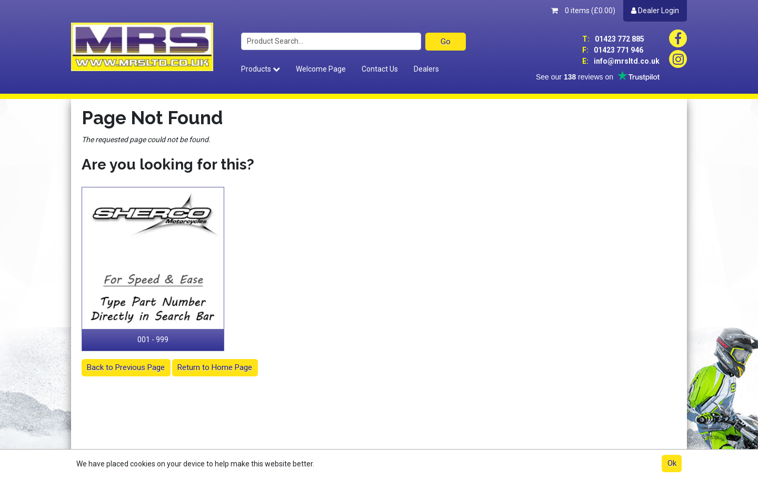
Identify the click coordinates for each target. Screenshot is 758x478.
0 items (583, 10)
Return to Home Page (214, 367)
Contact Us (380, 69)
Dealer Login (655, 10)
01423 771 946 (612, 50)
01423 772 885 (613, 39)
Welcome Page (321, 69)
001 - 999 (152, 339)
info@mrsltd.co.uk (621, 61)
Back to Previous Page (126, 367)
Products (260, 69)
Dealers (426, 69)
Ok (671, 463)
